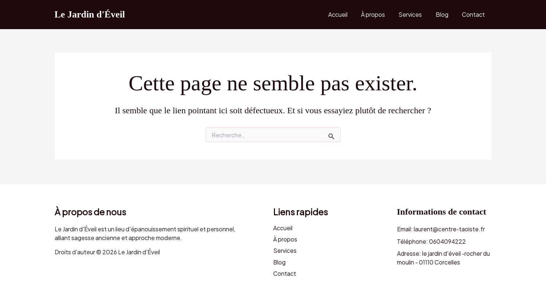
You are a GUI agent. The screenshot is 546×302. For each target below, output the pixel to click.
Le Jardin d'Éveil (90, 14)
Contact (474, 14)
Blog (445, 14)
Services (415, 14)
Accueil (346, 14)
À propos (380, 14)
